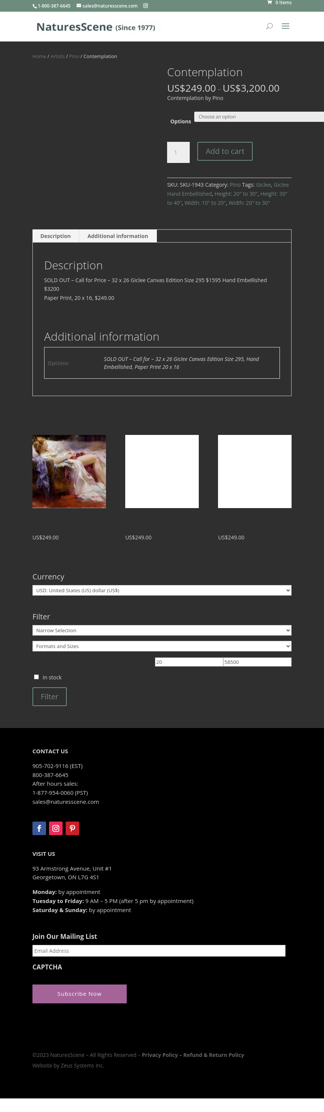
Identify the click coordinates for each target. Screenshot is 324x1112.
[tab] (56, 236)
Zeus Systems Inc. (82, 1065)
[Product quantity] (178, 152)
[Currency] (162, 590)
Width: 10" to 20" (205, 202)
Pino (74, 56)
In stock (52, 677)
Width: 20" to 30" (249, 202)
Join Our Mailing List (64, 936)
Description (55, 236)
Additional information (118, 236)
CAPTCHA (47, 967)
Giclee (263, 184)
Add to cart (225, 151)
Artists (58, 56)
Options (180, 121)
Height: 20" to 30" (236, 193)
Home (39, 56)
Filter (49, 696)
